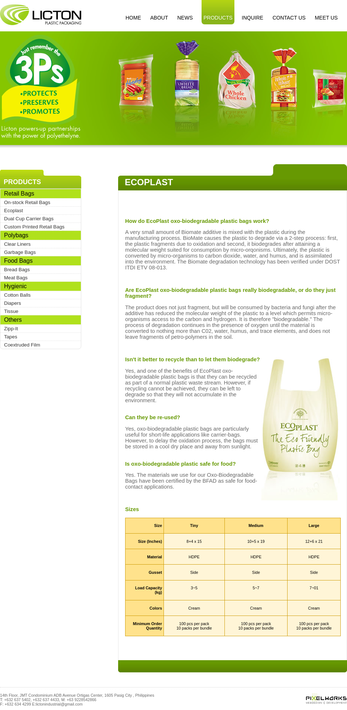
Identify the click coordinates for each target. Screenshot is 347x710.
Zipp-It (11, 328)
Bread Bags (17, 269)
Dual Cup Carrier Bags (29, 218)
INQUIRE (252, 18)
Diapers (12, 303)
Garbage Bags (20, 252)
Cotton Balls (17, 295)
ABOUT (159, 18)
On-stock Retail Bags (27, 202)
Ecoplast (13, 210)
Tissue (11, 311)
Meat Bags (16, 277)
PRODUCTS (218, 18)
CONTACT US (289, 18)
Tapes (10, 337)
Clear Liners (17, 244)
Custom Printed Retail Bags (34, 227)
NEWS (185, 18)
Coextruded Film (22, 345)
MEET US (326, 18)
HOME (133, 18)
